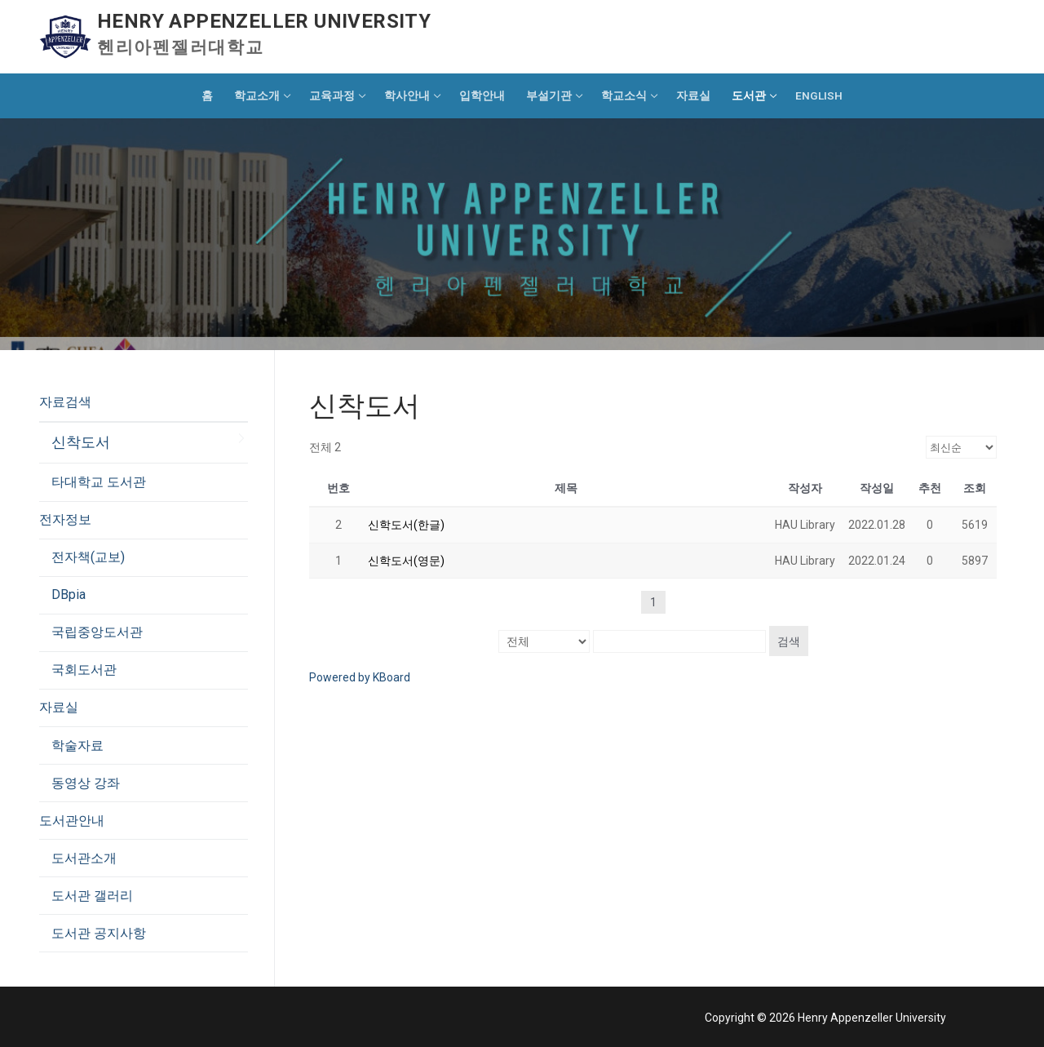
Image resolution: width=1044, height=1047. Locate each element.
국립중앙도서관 (97, 632)
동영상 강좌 (85, 783)
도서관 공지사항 (98, 933)
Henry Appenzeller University (264, 21)
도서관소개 (84, 858)
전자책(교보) (88, 557)
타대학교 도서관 (98, 482)
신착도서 (80, 442)
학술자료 (77, 745)
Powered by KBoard (359, 677)
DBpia (68, 594)
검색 (788, 641)
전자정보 (67, 519)
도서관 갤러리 (92, 895)
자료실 (60, 707)
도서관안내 (73, 820)
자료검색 (67, 402)
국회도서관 (84, 669)
